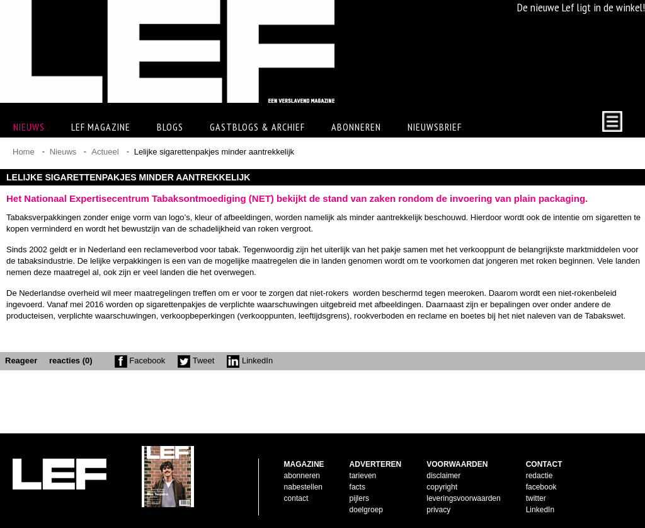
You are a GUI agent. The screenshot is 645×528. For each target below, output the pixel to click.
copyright (441, 487)
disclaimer (443, 475)
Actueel (104, 151)
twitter (536, 498)
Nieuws (63, 151)
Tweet (196, 360)
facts (357, 487)
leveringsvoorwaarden (463, 498)
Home (24, 151)
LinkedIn (250, 360)
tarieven (363, 475)
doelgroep (366, 509)
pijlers (359, 498)
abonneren (302, 475)
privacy (438, 509)
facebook (541, 487)
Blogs (170, 126)
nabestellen (303, 487)
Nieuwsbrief (435, 126)
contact (296, 498)
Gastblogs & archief (257, 126)
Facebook (140, 360)
